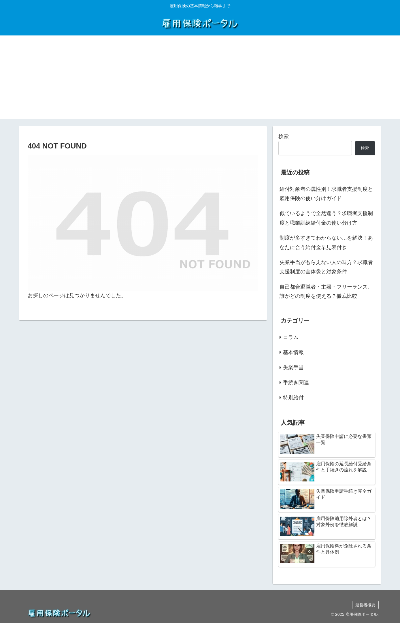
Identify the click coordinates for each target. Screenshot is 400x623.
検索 (283, 136)
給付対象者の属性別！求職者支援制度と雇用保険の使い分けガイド (326, 193)
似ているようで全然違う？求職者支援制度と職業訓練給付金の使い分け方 (326, 217)
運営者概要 (365, 605)
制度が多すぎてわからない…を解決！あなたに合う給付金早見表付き (326, 242)
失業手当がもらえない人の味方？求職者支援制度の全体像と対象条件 (326, 266)
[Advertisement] (200, 78)
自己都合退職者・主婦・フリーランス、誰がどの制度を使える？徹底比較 (326, 291)
